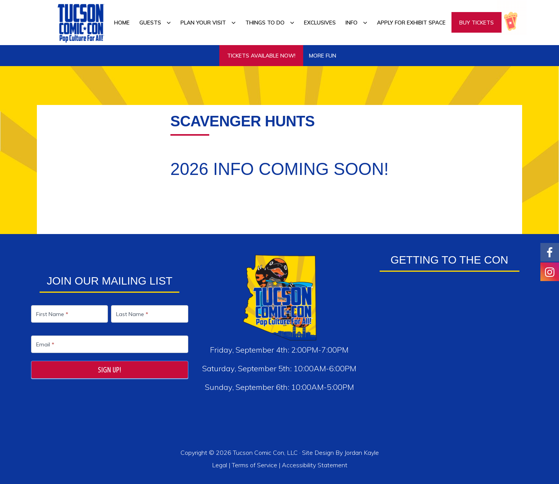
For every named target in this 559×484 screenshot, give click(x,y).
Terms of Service (254, 465)
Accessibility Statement (314, 465)
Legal (220, 465)
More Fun (322, 55)
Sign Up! (109, 369)
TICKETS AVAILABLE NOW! (261, 55)
